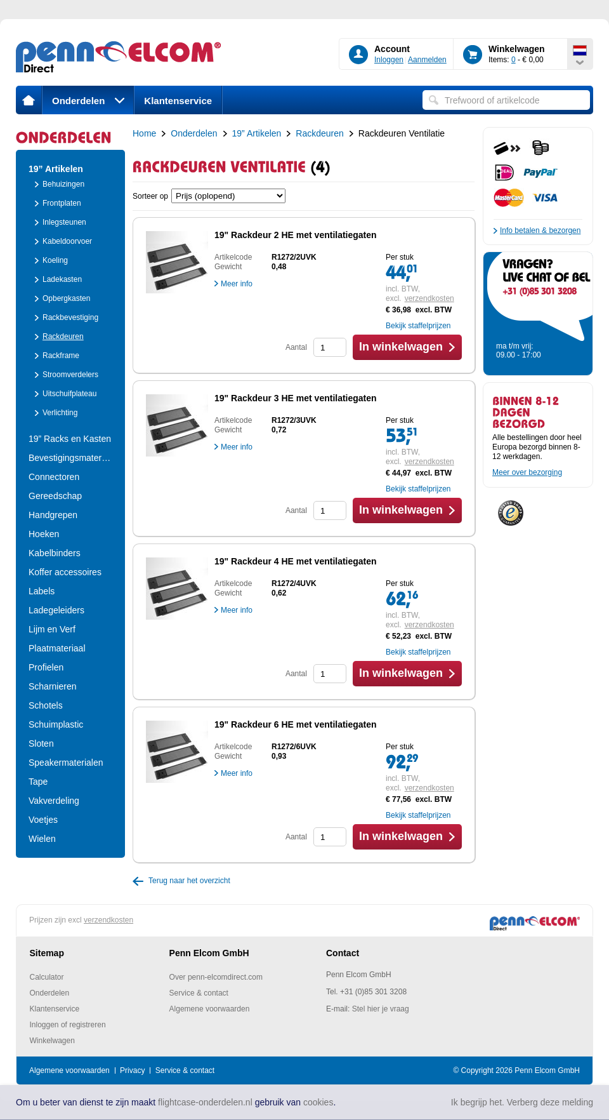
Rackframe (61, 355)
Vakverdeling (54, 801)
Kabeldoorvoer (67, 241)
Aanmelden (427, 59)
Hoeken (44, 534)
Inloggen (388, 59)
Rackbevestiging (70, 317)
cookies (318, 1102)
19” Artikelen (56, 169)
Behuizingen (63, 184)
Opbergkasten (66, 298)
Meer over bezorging (527, 472)
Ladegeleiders (56, 610)
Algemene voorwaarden (209, 1008)
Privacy (132, 1070)
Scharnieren (53, 686)
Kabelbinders (55, 553)
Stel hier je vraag (380, 1008)
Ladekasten (62, 279)
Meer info (236, 284)
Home (144, 133)
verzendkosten (429, 298)
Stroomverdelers (70, 374)
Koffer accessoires (65, 572)
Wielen (42, 839)
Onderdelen (88, 100)
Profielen (46, 667)
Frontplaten (62, 203)
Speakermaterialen (66, 762)
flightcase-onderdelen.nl (205, 1102)
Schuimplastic (56, 724)
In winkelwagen (401, 346)
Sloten (41, 743)
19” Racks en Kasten (70, 439)
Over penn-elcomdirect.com (216, 977)
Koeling (55, 260)
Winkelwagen (52, 1040)
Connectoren (54, 477)
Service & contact (198, 993)
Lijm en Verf (52, 629)
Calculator (47, 977)
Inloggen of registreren (68, 1024)
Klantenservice (178, 100)
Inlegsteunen (64, 222)
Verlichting (60, 412)
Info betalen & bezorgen (540, 230)
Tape (38, 782)
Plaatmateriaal (57, 648)
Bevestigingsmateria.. (70, 458)
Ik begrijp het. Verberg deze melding (522, 1102)
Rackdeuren (63, 336)
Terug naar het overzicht (189, 881)
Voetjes (43, 820)
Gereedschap (55, 496)
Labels (42, 591)
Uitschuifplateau (69, 393)
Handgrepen (53, 515)
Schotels (46, 705)
